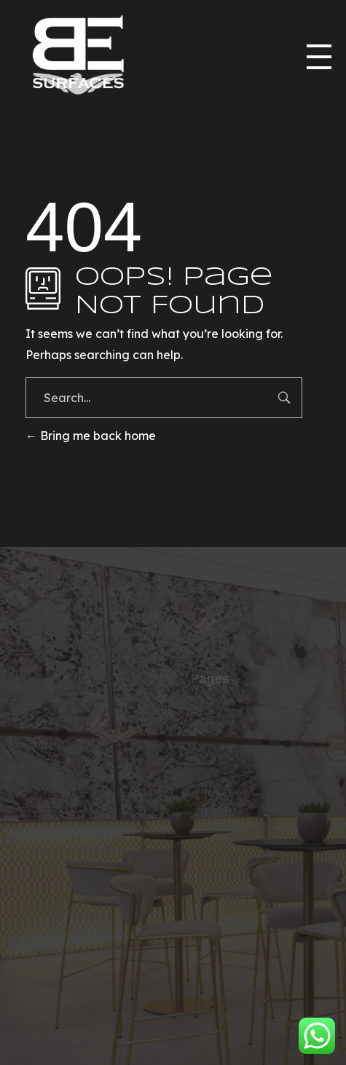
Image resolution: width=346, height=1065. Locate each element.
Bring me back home (90, 435)
